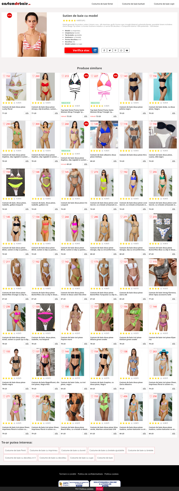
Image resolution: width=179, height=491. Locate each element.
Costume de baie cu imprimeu (43, 450)
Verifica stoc (85, 50)
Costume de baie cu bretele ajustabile (107, 450)
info (27, 113)
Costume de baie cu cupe (81, 457)
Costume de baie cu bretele (140, 450)
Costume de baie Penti (15, 450)
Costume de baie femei (102, 3)
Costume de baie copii (164, 3)
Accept (99, 488)
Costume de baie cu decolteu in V (20, 457)
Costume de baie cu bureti (73, 450)
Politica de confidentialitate (90, 474)
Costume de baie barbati (133, 3)
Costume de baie (105, 457)
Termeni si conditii (67, 474)
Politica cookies (111, 474)
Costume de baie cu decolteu (53, 457)
